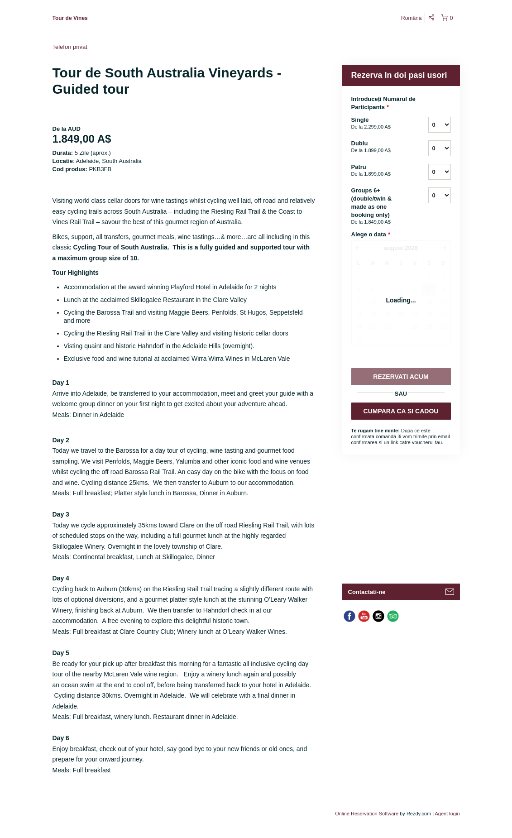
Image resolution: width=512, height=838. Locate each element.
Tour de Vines (70, 18)
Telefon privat (70, 46)
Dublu (378, 147)
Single (378, 123)
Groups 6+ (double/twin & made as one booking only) (378, 206)
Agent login (447, 813)
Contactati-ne (367, 592)
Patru (378, 170)
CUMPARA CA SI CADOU (401, 411)
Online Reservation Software (366, 813)
